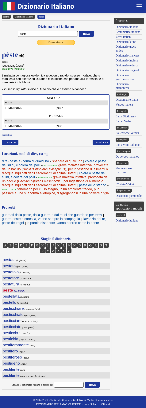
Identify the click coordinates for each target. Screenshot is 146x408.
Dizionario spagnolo (128, 70)
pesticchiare (13, 308)
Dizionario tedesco (127, 65)
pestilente (11, 369)
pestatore (11, 278)
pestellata (11, 296)
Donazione (55, 42)
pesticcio (10, 333)
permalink (7, 134)
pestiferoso (12, 357)
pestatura (11, 284)
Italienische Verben (127, 133)
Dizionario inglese (127, 60)
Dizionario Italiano (45, 6)
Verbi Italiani (124, 36)
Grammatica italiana (128, 31)
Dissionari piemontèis (129, 195)
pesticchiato (13, 314)
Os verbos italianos (127, 156)
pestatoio (11, 272)
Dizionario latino (126, 41)
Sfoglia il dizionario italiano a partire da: (32, 384)
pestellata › (101, 142)
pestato (9, 266)
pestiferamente (16, 345)
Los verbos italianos (128, 144)
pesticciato (12, 326)
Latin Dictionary (126, 116)
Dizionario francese (128, 55)
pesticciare (12, 320)
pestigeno (11, 363)
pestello (9, 302)
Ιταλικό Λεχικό (125, 184)
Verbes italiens (124, 104)
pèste (41, 16)
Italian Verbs (123, 121)
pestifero (10, 351)
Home (6, 16)
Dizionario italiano (127, 27)
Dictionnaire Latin (127, 99)
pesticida (10, 339)
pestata (9, 259)
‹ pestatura (10, 142)
